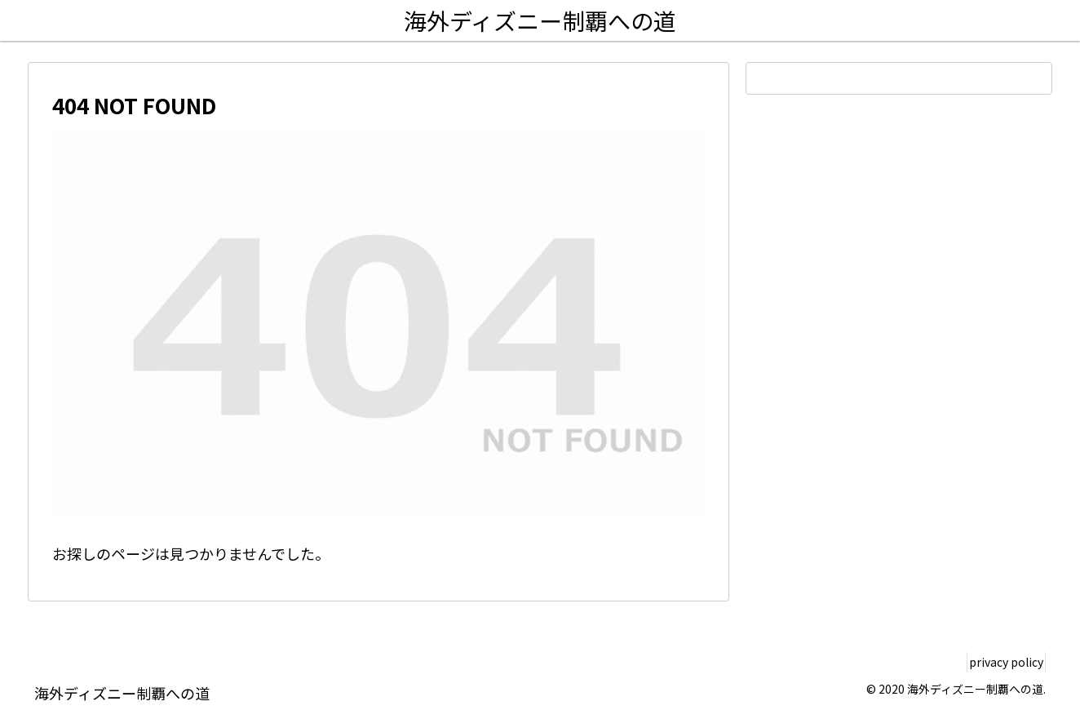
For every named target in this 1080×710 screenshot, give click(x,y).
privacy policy (1000, 662)
